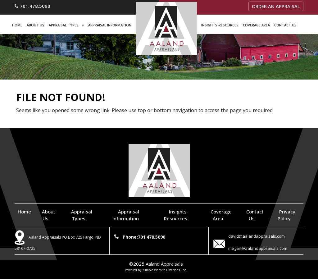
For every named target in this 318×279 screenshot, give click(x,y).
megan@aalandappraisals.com (257, 248)
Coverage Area (256, 25)
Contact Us (285, 25)
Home (17, 25)
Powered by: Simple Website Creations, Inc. (156, 270)
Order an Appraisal (276, 6)
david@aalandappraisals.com (256, 236)
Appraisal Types (64, 25)
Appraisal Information (109, 25)
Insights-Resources (219, 25)
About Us (35, 25)
